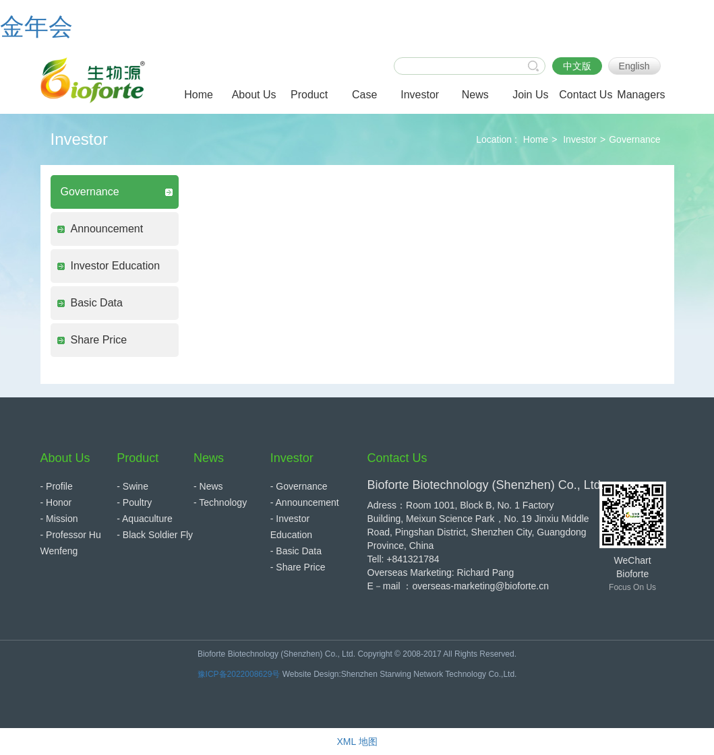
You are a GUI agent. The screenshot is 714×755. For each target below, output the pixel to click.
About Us (65, 458)
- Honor (56, 502)
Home (535, 139)
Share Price (99, 340)
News (209, 458)
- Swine (132, 486)
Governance (634, 139)
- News (208, 486)
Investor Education (115, 265)
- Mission (59, 518)
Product (137, 458)
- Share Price (298, 567)
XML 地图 (356, 741)
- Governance (299, 486)
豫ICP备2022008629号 (239, 674)
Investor (580, 139)
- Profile (56, 486)
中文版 (577, 66)
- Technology (220, 502)
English (634, 66)
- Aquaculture (145, 518)
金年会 (36, 26)
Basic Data (97, 302)
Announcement (107, 228)
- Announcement (304, 502)
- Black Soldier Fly (155, 534)
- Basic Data (296, 551)
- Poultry (134, 502)
